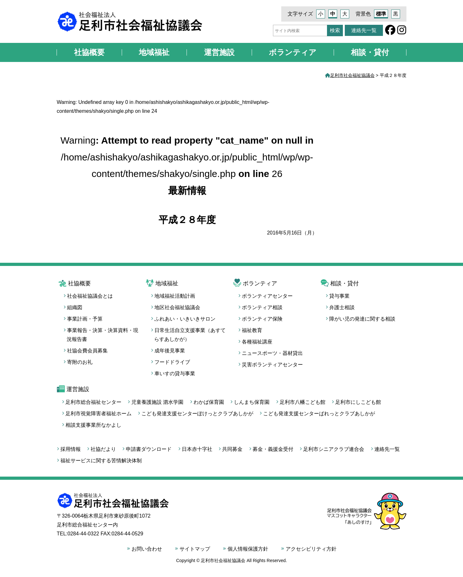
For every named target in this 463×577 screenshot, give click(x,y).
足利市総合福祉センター (93, 402)
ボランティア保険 (262, 319)
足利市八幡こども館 (302, 402)
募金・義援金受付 (273, 449)
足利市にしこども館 (358, 402)
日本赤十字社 (197, 449)
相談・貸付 (370, 52)
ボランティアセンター (267, 296)
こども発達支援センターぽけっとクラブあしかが (197, 413)
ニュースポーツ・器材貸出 (272, 353)
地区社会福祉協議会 (177, 307)
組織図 (74, 307)
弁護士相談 (342, 307)
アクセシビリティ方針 (311, 549)
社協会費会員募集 (87, 350)
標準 (381, 14)
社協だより (103, 449)
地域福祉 (154, 52)
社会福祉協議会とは (90, 296)
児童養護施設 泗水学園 (157, 402)
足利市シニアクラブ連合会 (333, 449)
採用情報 (70, 449)
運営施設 (219, 52)
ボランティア (293, 52)
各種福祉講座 (257, 341)
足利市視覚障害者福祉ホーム (98, 413)
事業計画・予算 (85, 319)
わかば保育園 (209, 402)
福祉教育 (252, 330)
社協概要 (89, 52)
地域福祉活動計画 (174, 296)
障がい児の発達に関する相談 (362, 319)
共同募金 (232, 449)
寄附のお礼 (79, 362)
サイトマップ (195, 549)
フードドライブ (172, 362)
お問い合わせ (147, 549)
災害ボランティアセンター (272, 364)
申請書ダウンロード (149, 449)
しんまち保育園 (251, 402)
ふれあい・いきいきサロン (184, 319)
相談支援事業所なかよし (93, 425)
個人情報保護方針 (248, 549)
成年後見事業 (169, 350)
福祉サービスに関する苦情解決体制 (101, 460)
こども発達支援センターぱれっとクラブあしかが (319, 413)
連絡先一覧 (364, 30)
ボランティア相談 (262, 307)
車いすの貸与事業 (174, 373)
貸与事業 (339, 296)
